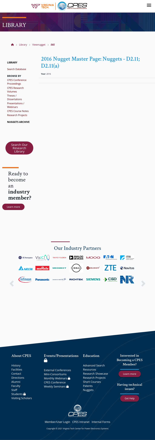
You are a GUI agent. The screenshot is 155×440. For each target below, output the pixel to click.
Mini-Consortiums (55, 374)
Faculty (15, 386)
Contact (16, 373)
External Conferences (57, 370)
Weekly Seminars (56, 386)
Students (18, 394)
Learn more (13, 207)
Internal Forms (101, 422)
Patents (88, 386)
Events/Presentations (61, 357)
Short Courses (92, 382)
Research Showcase (95, 373)
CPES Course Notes (18, 111)
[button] (11, 283)
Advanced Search (94, 365)
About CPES (21, 355)
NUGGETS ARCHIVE (18, 122)
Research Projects (17, 115)
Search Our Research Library (19, 148)
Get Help (130, 398)
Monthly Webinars (57, 378)
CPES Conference (55, 382)
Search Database (16, 69)
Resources (89, 369)
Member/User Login (57, 422)
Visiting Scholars (21, 398)
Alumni (15, 382)
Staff (14, 390)
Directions (17, 377)
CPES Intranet (80, 422)
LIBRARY (12, 62)
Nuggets (88, 390)
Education (91, 355)
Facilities (16, 369)
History (15, 365)
